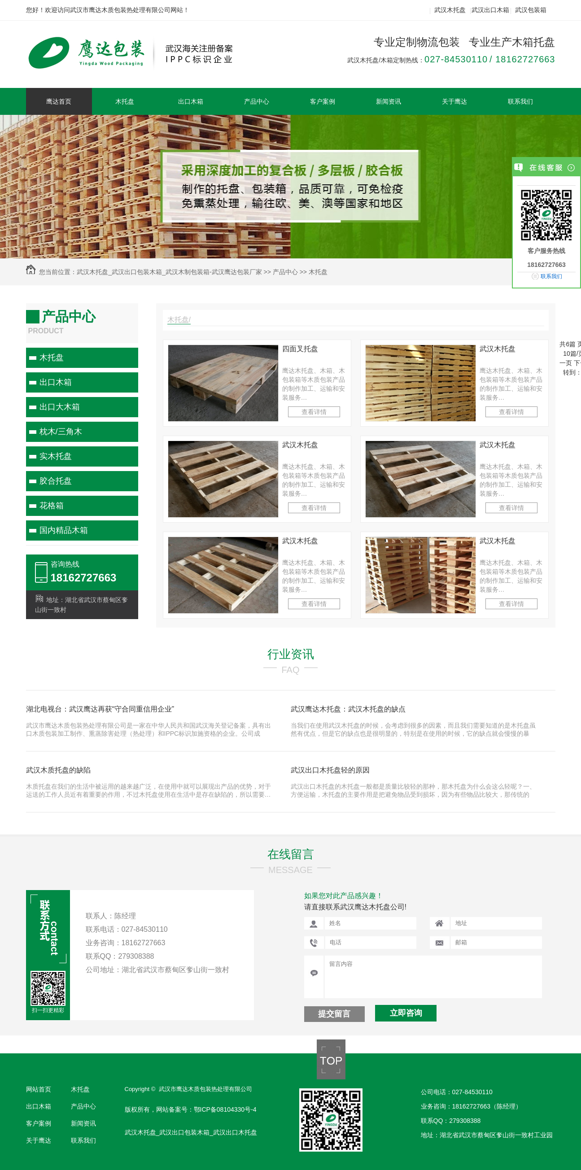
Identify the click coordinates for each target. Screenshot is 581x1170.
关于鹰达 (454, 101)
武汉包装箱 (530, 9)
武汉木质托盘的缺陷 (58, 770)
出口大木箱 (59, 406)
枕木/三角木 (60, 431)
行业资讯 (290, 654)
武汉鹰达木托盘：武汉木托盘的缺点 (348, 709)
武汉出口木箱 (490, 9)
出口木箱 (190, 101)
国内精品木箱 (63, 530)
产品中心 (256, 101)
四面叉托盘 (300, 349)
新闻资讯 (388, 101)
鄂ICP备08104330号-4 (225, 1109)
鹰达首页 (58, 101)
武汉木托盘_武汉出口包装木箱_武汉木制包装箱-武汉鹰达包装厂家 (169, 271)
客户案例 (322, 101)
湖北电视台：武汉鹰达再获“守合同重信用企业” (100, 709)
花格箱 (51, 505)
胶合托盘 (55, 480)
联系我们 (520, 101)
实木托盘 (55, 456)
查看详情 (314, 411)
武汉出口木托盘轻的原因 (330, 770)
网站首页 (38, 1089)
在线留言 (290, 854)
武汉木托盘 (450, 9)
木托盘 (124, 101)
